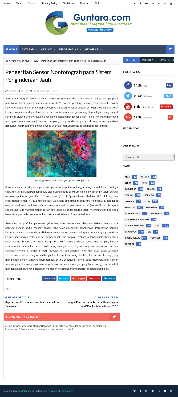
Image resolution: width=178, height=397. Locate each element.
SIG (149, 232)
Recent (131, 59)
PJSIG (35, 60)
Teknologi (155, 238)
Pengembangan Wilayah (137, 220)
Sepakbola (130, 232)
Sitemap (84, 3)
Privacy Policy (49, 3)
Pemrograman (132, 213)
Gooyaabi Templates (62, 390)
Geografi (92, 49)
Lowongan (151, 207)
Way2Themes (25, 390)
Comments (166, 59)
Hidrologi (149, 195)
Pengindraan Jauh (20, 60)
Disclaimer (68, 3)
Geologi (151, 189)
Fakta (144, 183)
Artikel (46, 49)
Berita (128, 183)
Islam (148, 201)
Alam (127, 177)
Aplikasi (145, 177)
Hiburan (129, 195)
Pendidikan (156, 213)
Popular (149, 59)
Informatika (68, 49)
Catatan (27, 49)
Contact (32, 3)
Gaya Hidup (130, 189)
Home (6, 3)
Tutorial (129, 244)
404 (97, 3)
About (19, 3)
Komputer (130, 207)
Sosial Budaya (132, 238)
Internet (129, 201)
